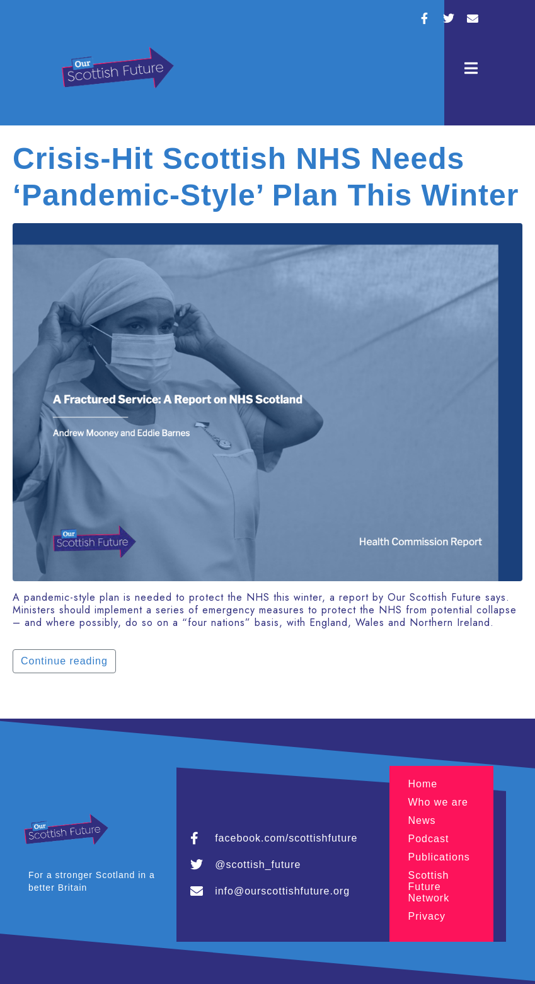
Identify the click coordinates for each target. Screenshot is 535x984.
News (422, 820)
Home (423, 784)
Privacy (427, 916)
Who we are (438, 802)
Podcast (428, 838)
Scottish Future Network (429, 886)
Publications (439, 857)
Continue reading (64, 661)
